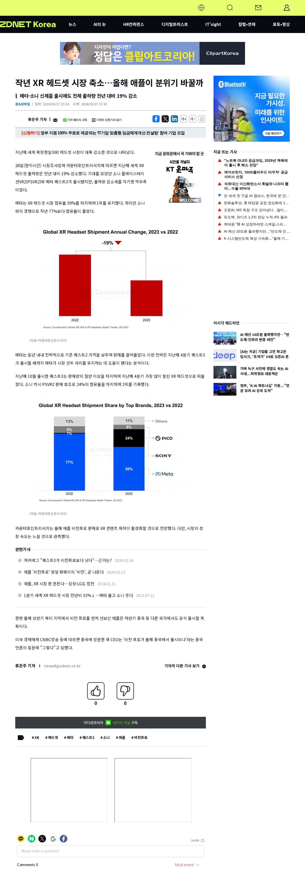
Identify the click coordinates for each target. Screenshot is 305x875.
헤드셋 (53, 737)
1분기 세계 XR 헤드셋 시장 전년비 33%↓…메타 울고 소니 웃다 (78, 595)
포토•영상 (281, 24)
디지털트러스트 (174, 24)
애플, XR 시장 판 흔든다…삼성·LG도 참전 (59, 583)
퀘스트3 (88, 737)
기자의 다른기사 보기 (106, 120)
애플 (122, 737)
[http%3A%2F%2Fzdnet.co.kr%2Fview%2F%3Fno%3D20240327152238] (174, 118)
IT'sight (213, 24)
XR (37, 737)
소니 (106, 737)
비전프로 (140, 737)
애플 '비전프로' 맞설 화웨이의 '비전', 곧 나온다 (64, 572)
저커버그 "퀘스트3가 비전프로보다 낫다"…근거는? (68, 560)
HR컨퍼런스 (133, 24)
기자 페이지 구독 (75, 120)
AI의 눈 (100, 24)
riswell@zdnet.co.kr (62, 665)
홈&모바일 (22, 104)
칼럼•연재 (246, 24)
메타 (70, 737)
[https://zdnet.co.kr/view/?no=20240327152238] (156, 118)
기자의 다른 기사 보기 (185, 665)
